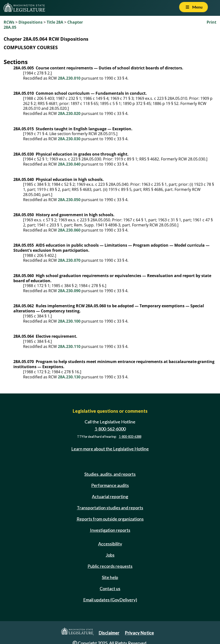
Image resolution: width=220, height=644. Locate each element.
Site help (110, 577)
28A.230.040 (69, 164)
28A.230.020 (69, 113)
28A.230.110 (69, 346)
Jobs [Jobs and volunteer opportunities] (110, 555)
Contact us (110, 588)
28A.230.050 (69, 199)
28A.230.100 (69, 321)
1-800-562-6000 (110, 428)
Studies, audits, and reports (110, 474)
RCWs (9, 22)
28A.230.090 (69, 290)
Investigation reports (110, 530)
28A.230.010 (69, 78)
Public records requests (110, 566)
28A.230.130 (69, 377)
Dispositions (30, 22)
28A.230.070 (69, 260)
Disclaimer (109, 632)
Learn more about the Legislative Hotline (110, 448)
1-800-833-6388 (130, 437)
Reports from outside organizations (110, 519)
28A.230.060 (69, 230)
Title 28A (55, 22)
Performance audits (110, 485)
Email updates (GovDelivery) (110, 599)
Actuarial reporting (110, 496)
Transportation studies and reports (110, 507)
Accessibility (110, 543)
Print (211, 22)
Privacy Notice (139, 632)
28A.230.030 (69, 138)
